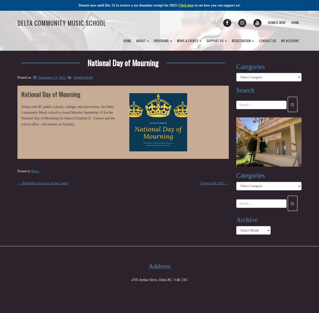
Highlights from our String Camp (42, 183)
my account (290, 40)
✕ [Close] (313, 5)
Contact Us (267, 40)
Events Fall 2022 (215, 183)
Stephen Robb (83, 77)
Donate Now (276, 22)
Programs (163, 40)
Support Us (216, 40)
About (142, 40)
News (35, 171)
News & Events (189, 40)
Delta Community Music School (61, 22)
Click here (186, 5)
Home (295, 22)
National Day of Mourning (123, 62)
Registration (243, 40)
